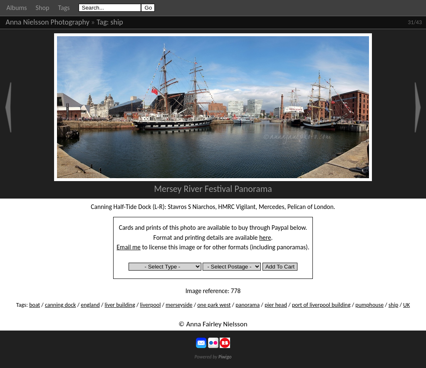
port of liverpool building (321, 304)
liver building (120, 304)
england (90, 304)
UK (406, 304)
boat (34, 304)
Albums (17, 8)
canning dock (60, 304)
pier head (276, 304)
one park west (213, 304)
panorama (247, 304)
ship (117, 22)
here (265, 237)
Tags (63, 8)
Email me (128, 247)
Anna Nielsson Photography (47, 22)
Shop (43, 8)
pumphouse (369, 304)
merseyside (179, 304)
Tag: (103, 22)
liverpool (150, 304)
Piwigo (225, 357)
